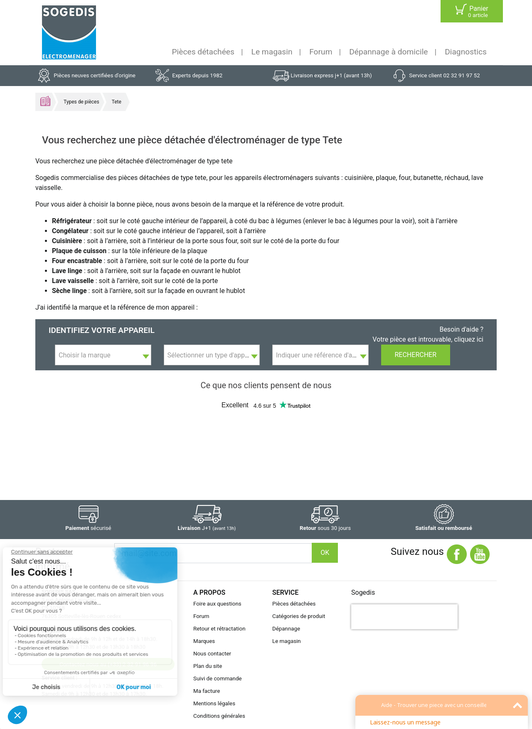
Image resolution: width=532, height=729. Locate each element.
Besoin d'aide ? (461, 329)
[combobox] (103, 355)
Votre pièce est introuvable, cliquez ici (427, 339)
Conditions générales (219, 716)
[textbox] (103, 355)
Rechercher (416, 355)
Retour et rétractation (219, 629)
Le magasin (272, 52)
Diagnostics (466, 52)
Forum (320, 52)
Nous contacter (212, 653)
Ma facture (206, 691)
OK (324, 553)
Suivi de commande (217, 678)
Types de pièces (81, 102)
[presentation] (404, 616)
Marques (204, 641)
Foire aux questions (217, 604)
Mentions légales (214, 703)
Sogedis (363, 592)
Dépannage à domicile (388, 52)
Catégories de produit (298, 616)
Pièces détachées (203, 52)
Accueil (45, 101)
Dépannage (286, 629)
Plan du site (207, 666)
